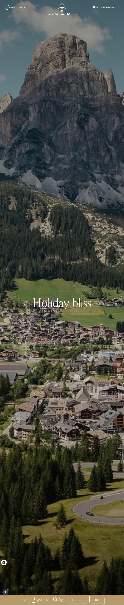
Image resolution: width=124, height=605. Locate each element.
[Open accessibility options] (5, 592)
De (20, 7)
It (24, 7)
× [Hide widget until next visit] (7, 590)
